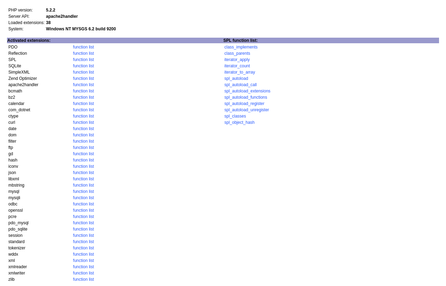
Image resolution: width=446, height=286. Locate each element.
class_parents (237, 53)
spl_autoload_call (240, 84)
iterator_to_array (239, 72)
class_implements (240, 47)
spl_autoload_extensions (247, 91)
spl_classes (235, 116)
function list (83, 47)
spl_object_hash (239, 122)
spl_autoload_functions (245, 97)
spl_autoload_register (244, 103)
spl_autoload (236, 78)
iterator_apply (237, 59)
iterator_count (237, 65)
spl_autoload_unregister (246, 109)
